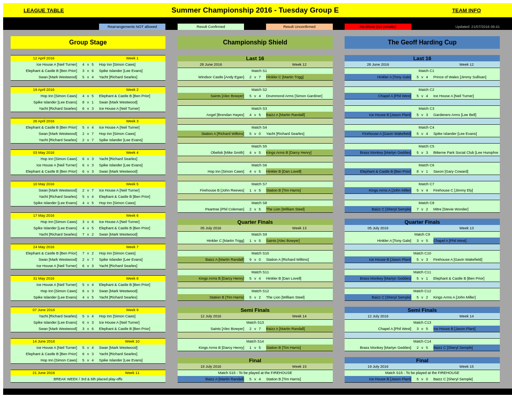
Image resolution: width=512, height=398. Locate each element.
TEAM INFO (466, 10)
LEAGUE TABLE (44, 10)
